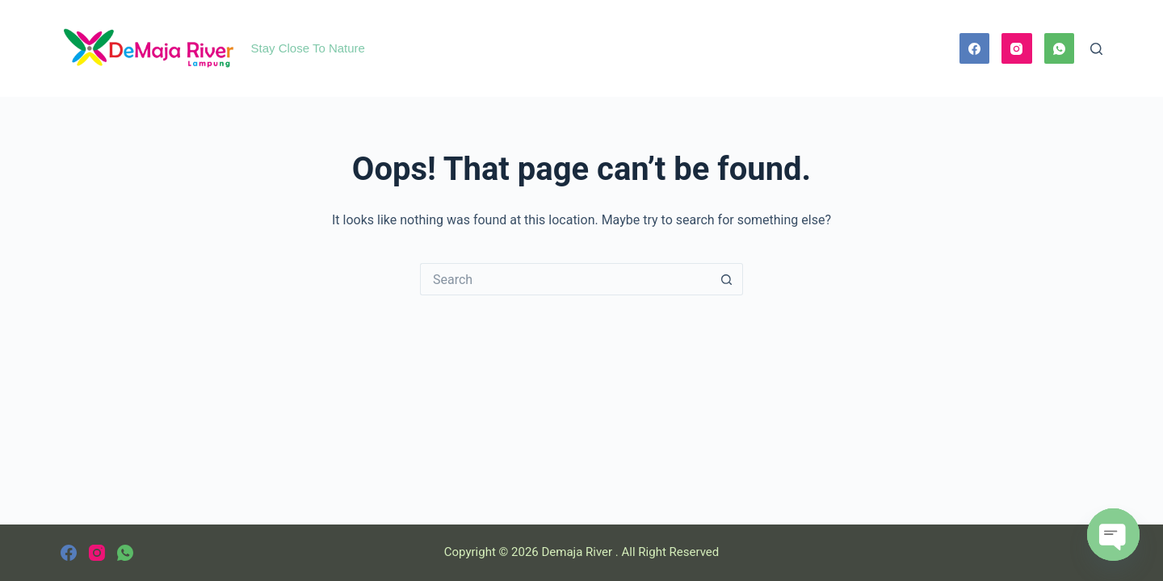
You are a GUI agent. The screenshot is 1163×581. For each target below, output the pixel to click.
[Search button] (727, 279)
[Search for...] (565, 279)
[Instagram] (1016, 48)
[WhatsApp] (1059, 48)
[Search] (1096, 49)
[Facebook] (974, 48)
